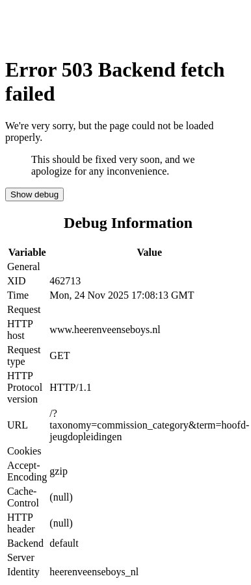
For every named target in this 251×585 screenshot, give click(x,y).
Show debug (34, 194)
